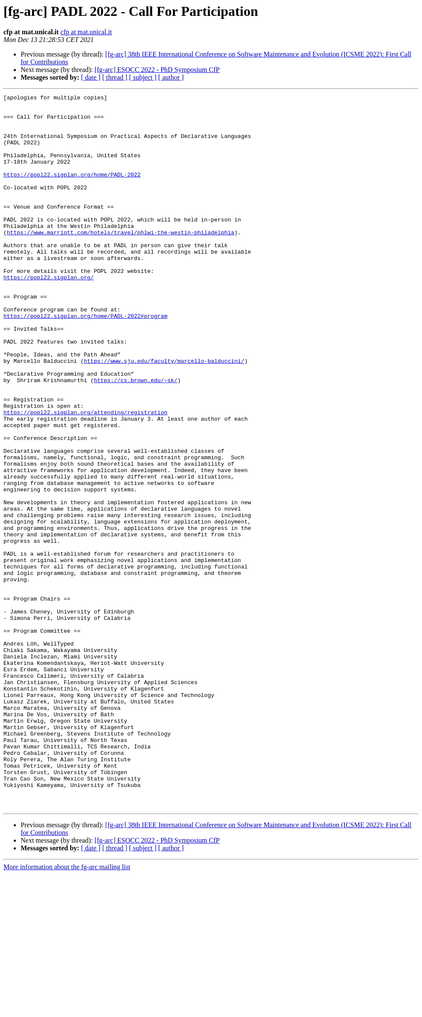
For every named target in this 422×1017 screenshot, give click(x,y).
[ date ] (90, 77)
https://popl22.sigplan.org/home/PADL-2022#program (85, 361)
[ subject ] (143, 77)
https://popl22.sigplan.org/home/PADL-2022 (72, 191)
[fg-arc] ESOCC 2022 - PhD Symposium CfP (157, 69)
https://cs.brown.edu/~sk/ (136, 438)
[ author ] (171, 77)
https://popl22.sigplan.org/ (48, 314)
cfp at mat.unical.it (86, 32)
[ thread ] (114, 77)
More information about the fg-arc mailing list (66, 1009)
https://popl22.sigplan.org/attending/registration (85, 476)
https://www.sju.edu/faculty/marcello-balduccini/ (164, 415)
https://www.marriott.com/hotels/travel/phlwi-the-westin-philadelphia (120, 260)
